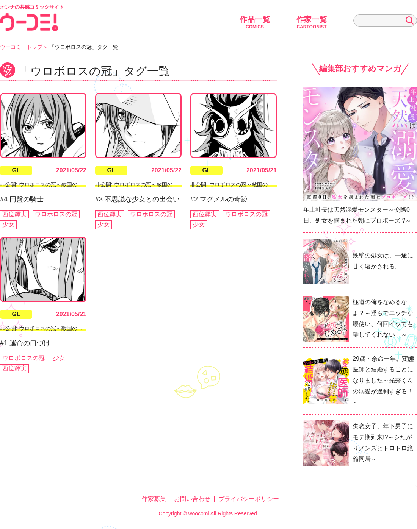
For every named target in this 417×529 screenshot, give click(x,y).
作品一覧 (254, 22)
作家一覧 (311, 22)
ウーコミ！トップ (21, 47)
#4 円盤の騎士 (22, 199)
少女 (8, 224)
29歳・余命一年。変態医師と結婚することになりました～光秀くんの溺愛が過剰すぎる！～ (383, 381)
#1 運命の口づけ (25, 343)
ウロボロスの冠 (56, 214)
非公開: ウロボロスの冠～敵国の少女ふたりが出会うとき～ (70, 184)
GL (16, 170)
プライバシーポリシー (248, 499)
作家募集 (154, 499)
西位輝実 (14, 214)
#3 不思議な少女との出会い (137, 199)
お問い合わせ (192, 499)
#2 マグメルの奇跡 (219, 199)
